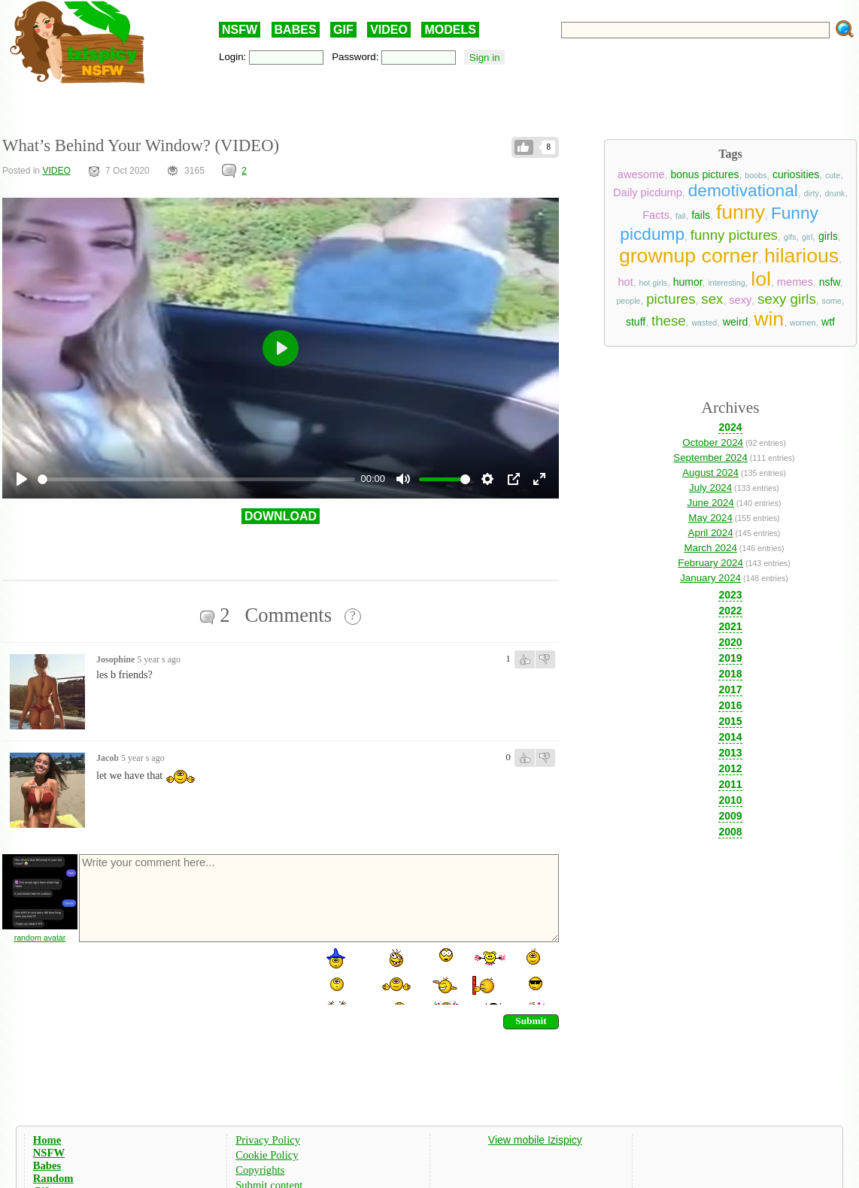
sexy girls (786, 299)
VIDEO (389, 29)
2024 (730, 427)
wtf (828, 322)
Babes (47, 1165)
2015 (730, 721)
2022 (730, 611)
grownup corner (688, 255)
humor (688, 282)
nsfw (829, 282)
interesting (726, 282)
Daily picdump (647, 192)
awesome (641, 174)
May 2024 (710, 517)
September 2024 (710, 457)
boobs (755, 175)
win (769, 319)
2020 (730, 642)
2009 (730, 816)
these (668, 321)
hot (625, 282)
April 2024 (710, 532)
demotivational (743, 190)
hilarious (801, 255)
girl (807, 236)
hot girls (653, 282)
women (802, 322)
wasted (704, 322)
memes (795, 282)
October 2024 (712, 442)
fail (680, 215)
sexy (740, 300)
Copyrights (259, 1170)
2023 (730, 595)
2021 (730, 626)
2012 (730, 768)
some (832, 300)
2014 (730, 737)
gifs (790, 236)
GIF (343, 29)
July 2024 (710, 487)
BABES (296, 29)
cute (832, 175)
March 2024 (710, 547)
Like (523, 147)
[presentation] (191, 975)
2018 (730, 674)
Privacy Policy (267, 1140)
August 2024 (710, 472)
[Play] (22, 479)
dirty (811, 193)
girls (828, 236)
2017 (730, 689)
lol (761, 279)
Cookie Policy (266, 1155)
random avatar (40, 937)
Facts (655, 215)
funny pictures (734, 235)
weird (735, 322)
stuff (635, 322)
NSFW (239, 29)
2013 (730, 753)
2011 (730, 784)
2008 (730, 832)
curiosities (795, 174)
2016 (730, 705)
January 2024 (710, 577)
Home (47, 1140)
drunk (835, 193)
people (628, 300)
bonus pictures (704, 174)
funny (740, 212)
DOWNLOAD (280, 516)
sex (712, 299)
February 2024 (710, 562)
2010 (730, 800)
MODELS (449, 29)
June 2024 (710, 502)
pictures (670, 299)
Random (53, 1178)
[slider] (196, 479)
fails (700, 215)
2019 (730, 658)
